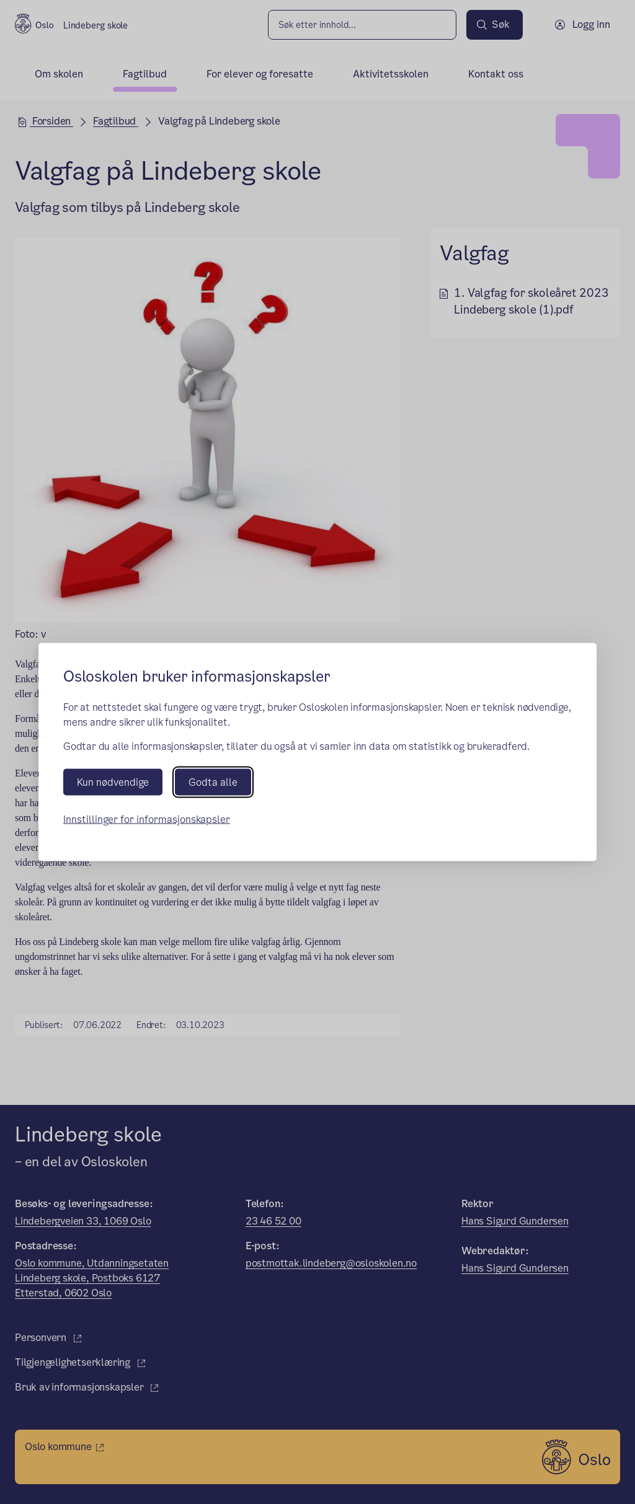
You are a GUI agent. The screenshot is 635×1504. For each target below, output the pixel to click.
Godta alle (213, 782)
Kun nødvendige (113, 782)
